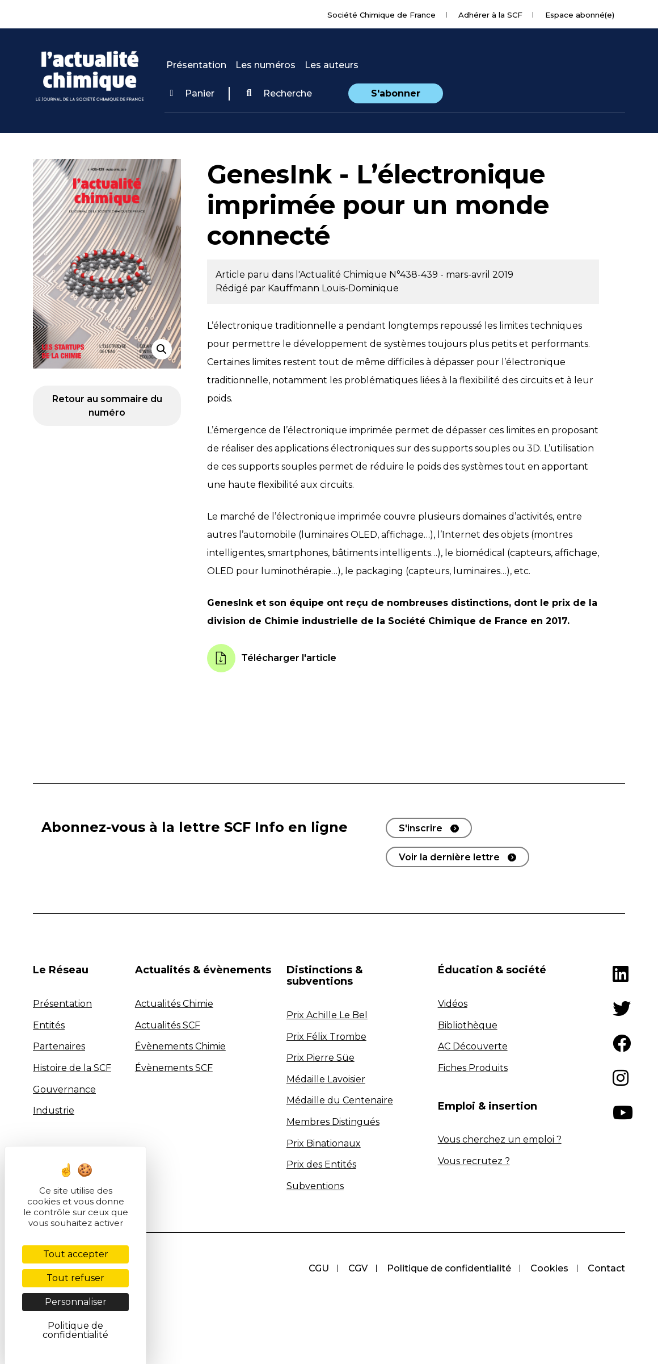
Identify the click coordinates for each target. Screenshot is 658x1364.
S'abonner (395, 93)
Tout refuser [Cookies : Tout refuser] (75, 1278)
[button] (279, 94)
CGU (314, 1268)
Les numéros (265, 65)
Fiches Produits (473, 1067)
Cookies (548, 1268)
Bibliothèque (467, 1025)
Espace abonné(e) (579, 14)
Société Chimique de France (381, 14)
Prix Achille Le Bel (327, 1015)
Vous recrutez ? (474, 1161)
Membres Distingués (332, 1121)
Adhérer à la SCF (490, 14)
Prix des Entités (321, 1164)
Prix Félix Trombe (326, 1036)
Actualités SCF (167, 1025)
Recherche (279, 93)
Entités (49, 1025)
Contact (606, 1268)
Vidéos (452, 1003)
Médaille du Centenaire (339, 1100)
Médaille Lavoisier (325, 1079)
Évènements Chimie (180, 1046)
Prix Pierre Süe (320, 1057)
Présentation (196, 65)
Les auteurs (331, 65)
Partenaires (59, 1046)
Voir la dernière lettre (449, 857)
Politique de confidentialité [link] (75, 1330)
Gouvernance (64, 1089)
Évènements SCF (174, 1067)
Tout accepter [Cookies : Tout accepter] (75, 1254)
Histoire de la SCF (72, 1067)
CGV (354, 1268)
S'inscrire (420, 828)
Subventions (315, 1186)
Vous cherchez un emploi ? (500, 1139)
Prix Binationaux (323, 1143)
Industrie (53, 1110)
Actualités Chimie (174, 1003)
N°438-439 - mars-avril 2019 (451, 274)
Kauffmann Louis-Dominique (333, 288)
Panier (192, 93)
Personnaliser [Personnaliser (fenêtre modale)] (76, 1301)
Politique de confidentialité (447, 1268)
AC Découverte (473, 1046)
